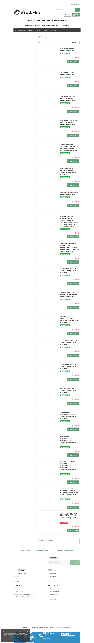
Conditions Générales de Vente (23, 590)
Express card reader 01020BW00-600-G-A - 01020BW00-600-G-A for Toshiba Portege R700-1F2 (69, 486)
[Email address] (59, 555)
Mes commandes (54, 584)
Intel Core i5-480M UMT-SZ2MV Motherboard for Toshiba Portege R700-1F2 (69, 509)
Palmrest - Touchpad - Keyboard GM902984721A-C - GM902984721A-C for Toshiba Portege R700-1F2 (69, 462)
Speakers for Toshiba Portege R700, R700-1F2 (68, 74)
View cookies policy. (15, 637)
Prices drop (52, 566)
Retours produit (53, 587)
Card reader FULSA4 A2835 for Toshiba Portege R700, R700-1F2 (69, 98)
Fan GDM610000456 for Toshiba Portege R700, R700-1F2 (68, 341)
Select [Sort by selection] (39, 42)
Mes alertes (52, 592)
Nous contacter (71, 627)
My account (52, 581)
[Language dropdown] (76, 4)
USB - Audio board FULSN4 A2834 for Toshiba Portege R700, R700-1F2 (69, 170)
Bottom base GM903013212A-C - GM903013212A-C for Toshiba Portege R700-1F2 (69, 438)
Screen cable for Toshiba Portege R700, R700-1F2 (68, 193)
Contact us (18, 569)
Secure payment (19, 584)
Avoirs (51, 590)
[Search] (67, 10)
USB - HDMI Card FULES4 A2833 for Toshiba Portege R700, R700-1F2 (69, 122)
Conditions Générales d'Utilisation (24, 587)
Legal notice (18, 581)
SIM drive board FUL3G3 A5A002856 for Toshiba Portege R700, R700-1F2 (68, 293)
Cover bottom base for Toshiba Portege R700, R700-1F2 (67, 269)
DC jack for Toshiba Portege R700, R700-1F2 (69, 50)
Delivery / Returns (19, 566)
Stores (16, 574)
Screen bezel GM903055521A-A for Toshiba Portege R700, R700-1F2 (67, 414)
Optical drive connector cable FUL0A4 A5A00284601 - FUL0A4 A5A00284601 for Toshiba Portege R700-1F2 (68, 245)
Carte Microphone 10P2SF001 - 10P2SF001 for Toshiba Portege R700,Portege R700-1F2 (68, 147)
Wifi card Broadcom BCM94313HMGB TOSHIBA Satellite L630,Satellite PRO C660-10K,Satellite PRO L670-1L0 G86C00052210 (69, 220)
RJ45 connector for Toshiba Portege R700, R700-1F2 (69, 388)
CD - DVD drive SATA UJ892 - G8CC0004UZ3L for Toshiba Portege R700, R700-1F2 (69, 318)
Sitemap (17, 572)
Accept (15, 640)
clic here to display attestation (63, 620)
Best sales (52, 572)
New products (53, 569)
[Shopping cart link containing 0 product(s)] (77, 15)
